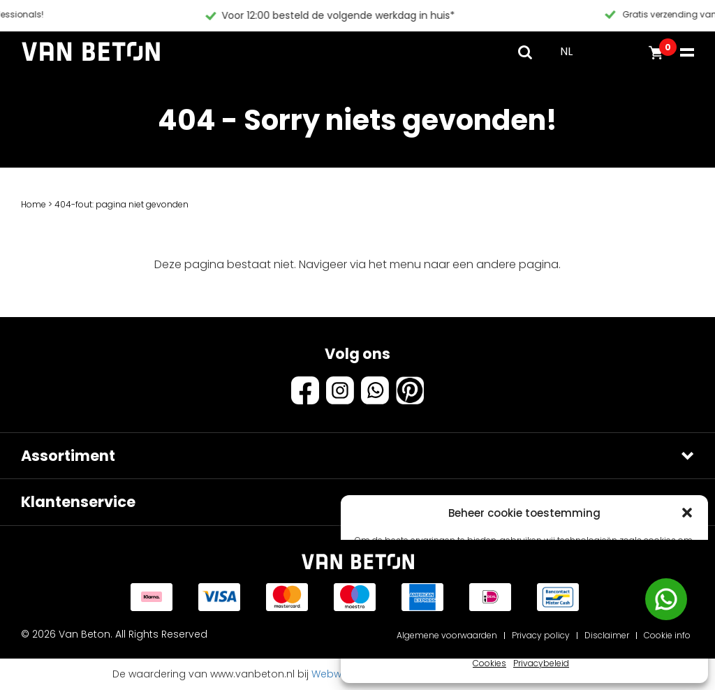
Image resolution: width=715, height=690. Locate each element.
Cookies (489, 663)
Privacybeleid (541, 663)
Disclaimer (606, 635)
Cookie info (667, 635)
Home (33, 204)
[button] (687, 513)
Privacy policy (541, 635)
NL (566, 51)
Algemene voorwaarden (447, 635)
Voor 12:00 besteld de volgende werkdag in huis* (513, 15)
